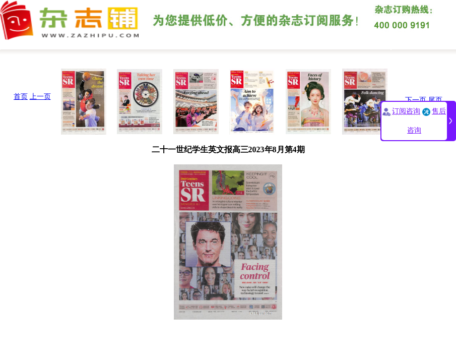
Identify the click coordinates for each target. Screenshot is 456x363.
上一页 (40, 96)
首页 (21, 96)
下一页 (415, 100)
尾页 (435, 100)
